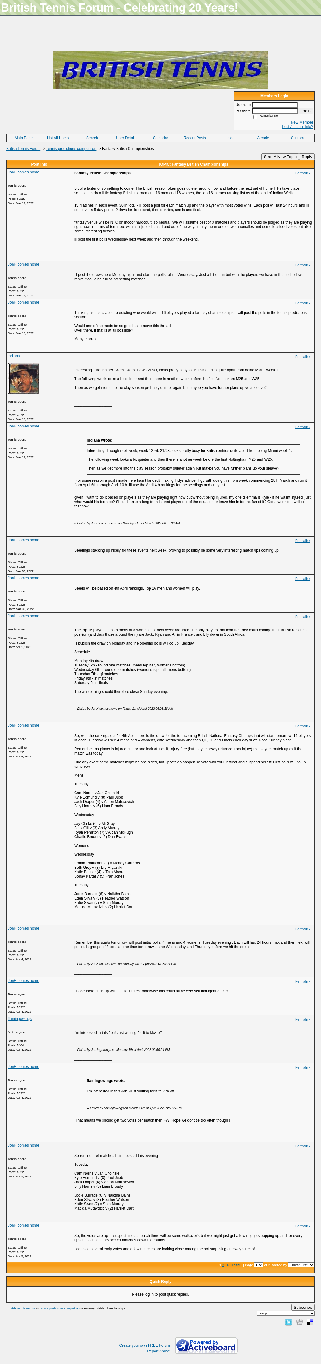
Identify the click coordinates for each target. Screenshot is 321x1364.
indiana (14, 356)
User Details (126, 138)
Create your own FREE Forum (144, 1345)
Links (228, 138)
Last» (236, 1265)
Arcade (263, 138)
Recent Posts (194, 138)
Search (92, 138)
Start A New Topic (280, 156)
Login (305, 111)
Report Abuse (158, 1351)
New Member (302, 122)
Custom (297, 138)
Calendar (160, 138)
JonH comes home (23, 172)
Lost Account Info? (297, 127)
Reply (307, 156)
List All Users (58, 138)
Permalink (302, 173)
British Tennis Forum (23, 148)
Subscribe (303, 1307)
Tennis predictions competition (71, 148)
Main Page (24, 138)
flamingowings (20, 1018)
